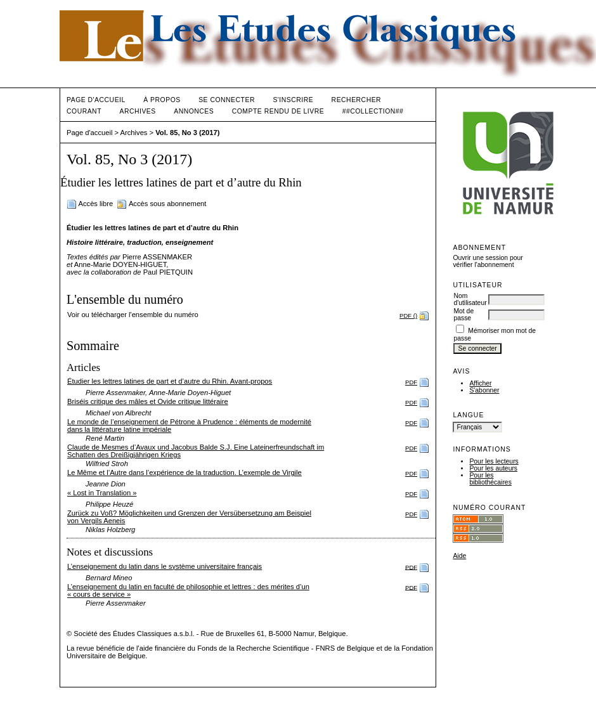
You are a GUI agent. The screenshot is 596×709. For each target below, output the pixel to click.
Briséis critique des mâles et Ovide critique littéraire (147, 401)
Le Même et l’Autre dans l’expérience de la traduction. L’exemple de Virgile (184, 472)
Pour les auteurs (493, 468)
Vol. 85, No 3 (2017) (187, 132)
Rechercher (357, 99)
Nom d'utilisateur (469, 299)
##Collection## (373, 111)
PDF (411, 382)
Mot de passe (463, 315)
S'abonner (484, 390)
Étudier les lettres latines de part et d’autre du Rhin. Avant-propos (169, 381)
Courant (84, 111)
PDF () (408, 315)
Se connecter (226, 99)
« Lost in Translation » (101, 493)
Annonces (194, 111)
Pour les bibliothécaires (490, 479)
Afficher (480, 383)
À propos (161, 99)
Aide (459, 555)
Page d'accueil (96, 99)
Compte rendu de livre (278, 111)
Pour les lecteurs (493, 461)
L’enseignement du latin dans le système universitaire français (164, 566)
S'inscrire (293, 99)
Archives (137, 111)
